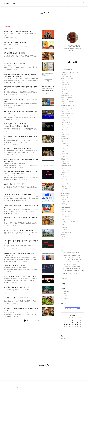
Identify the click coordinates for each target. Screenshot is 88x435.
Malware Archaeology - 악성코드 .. (71, 78)
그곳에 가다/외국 (7, 154)
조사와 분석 (64, 120)
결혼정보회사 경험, (65, 277)
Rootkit (64, 130)
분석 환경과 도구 (67, 124)
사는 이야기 (65, 217)
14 (69, 344)
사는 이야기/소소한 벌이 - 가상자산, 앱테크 (12, 200)
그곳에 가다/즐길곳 (7, 236)
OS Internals (66, 122)
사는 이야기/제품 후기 (8, 189)
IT (4, 271)
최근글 (62, 298)
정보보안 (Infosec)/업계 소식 (9, 82)
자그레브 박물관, (72, 286)
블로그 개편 (63, 313)
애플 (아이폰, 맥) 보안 (67, 113)
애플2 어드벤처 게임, (70, 293)
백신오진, (63, 275)
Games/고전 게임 (7, 37)
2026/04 (72, 335)
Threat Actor (66, 76)
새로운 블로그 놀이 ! (65, 318)
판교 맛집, (70, 275)
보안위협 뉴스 (66, 74)
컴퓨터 (64, 136)
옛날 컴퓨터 (65, 134)
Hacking (65, 110)
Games (64, 146)
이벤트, (68, 279)
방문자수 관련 (64, 315)
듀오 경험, (71, 277)
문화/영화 (6, 48)
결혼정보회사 (66, 163)
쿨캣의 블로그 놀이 (9, 3)
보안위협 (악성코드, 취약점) (69, 72)
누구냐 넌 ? (65, 91)
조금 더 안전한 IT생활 (67, 101)
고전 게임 (65, 148)
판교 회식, (63, 293)
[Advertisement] (72, 256)
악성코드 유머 (66, 99)
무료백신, (63, 284)
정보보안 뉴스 (67, 108)
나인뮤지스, (68, 272)
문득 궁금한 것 (65, 214)
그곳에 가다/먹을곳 (7, 58)
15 (72, 344)
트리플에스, (63, 288)
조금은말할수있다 (67, 95)
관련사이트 (76, 429)
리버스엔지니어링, (64, 286)
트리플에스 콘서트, (65, 281)
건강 (4, 107)
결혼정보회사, (64, 279)
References (65, 93)
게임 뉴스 (65, 150)
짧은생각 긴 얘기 (67, 97)
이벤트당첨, (63, 272)
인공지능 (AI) (65, 138)
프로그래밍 (65, 143)
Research (65, 86)
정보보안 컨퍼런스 (67, 117)
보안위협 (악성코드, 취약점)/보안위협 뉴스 (12, 94)
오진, (66, 275)
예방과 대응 (65, 103)
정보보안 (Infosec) (67, 105)
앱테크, (70, 284)
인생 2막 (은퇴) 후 (66, 165)
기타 (62, 239)
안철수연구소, (70, 290)
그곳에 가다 (65, 193)
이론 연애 (65, 161)
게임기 (65, 153)
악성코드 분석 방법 (67, 126)
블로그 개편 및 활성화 (65, 311)
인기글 (66, 298)
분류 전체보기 (66, 69)
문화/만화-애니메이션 (8, 213)
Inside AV (65, 84)
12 (64, 344)
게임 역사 (65, 152)
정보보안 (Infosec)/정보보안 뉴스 (10, 167)
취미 (63, 168)
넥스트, (66, 284)
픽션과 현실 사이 (66, 111)
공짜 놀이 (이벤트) (66, 232)
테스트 (64, 90)
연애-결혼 (64, 159)
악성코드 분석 (66, 80)
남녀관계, (73, 279)
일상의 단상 (64, 227)
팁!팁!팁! (63, 141)
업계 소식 (65, 115)
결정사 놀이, (69, 288)
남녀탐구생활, (64, 290)
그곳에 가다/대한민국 (8, 69)
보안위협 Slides (66, 88)
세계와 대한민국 (65, 207)
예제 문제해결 (66, 128)
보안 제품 (65, 82)
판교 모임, (71, 281)
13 (67, 344)
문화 (64, 179)
